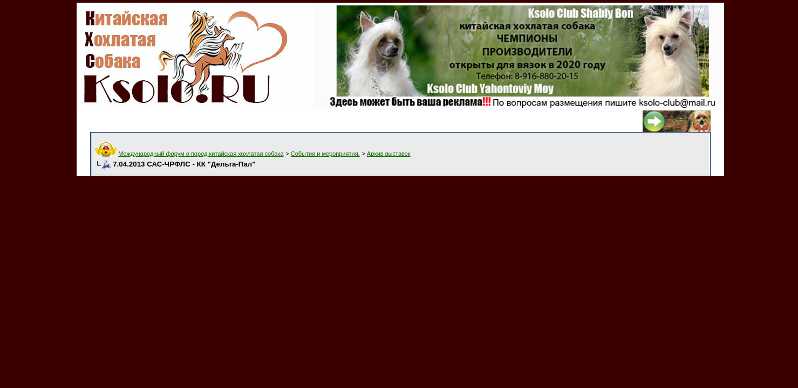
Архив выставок (389, 153)
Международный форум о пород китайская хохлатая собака (200, 153)
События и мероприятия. (325, 153)
